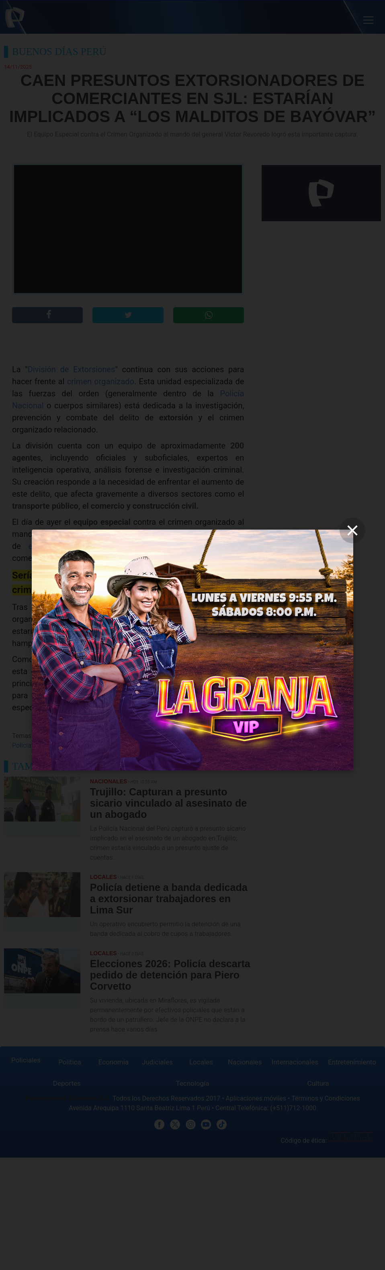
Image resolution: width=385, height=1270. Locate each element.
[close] (352, 530)
